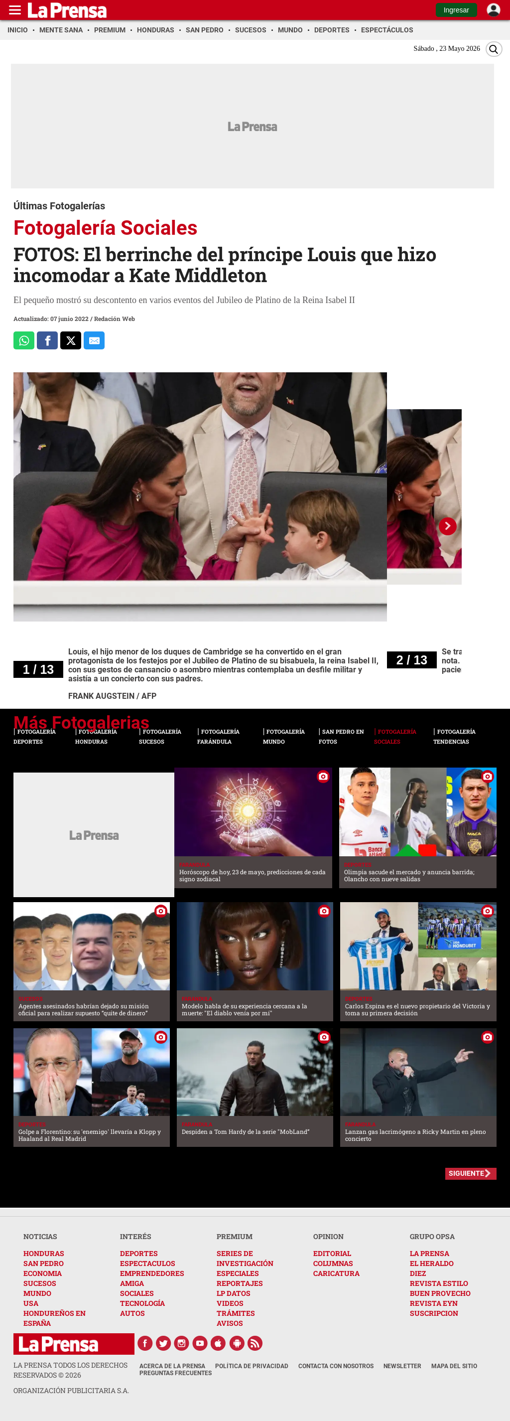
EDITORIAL (332, 1253)
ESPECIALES (238, 1273)
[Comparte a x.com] (70, 340)
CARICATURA (336, 1273)
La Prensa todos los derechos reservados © (70, 1370)
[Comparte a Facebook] (47, 340)
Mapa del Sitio (454, 1366)
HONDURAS (43, 1253)
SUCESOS (39, 1283)
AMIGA (132, 1283)
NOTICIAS (40, 1236)
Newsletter (402, 1366)
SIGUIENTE (466, 1173)
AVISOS (230, 1323)
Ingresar (456, 10)
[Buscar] (494, 49)
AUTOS (132, 1313)
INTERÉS (135, 1236)
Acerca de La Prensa (172, 1366)
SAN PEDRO (43, 1263)
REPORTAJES (240, 1283)
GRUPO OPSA (432, 1236)
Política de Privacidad (251, 1366)
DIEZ (418, 1273)
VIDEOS (230, 1303)
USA (30, 1303)
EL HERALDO (432, 1263)
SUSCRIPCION (434, 1313)
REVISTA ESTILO (439, 1283)
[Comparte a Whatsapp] (23, 340)
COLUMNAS (333, 1263)
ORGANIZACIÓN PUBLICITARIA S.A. (71, 1390)
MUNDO (37, 1293)
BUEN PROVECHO (440, 1293)
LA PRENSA (429, 1253)
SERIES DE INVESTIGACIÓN (245, 1258)
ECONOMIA (42, 1273)
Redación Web (114, 318)
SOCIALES (137, 1293)
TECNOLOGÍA (142, 1303)
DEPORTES (139, 1253)
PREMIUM (235, 1236)
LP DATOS (234, 1293)
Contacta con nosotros (336, 1366)
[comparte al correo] (94, 340)
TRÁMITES (236, 1313)
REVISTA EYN (434, 1303)
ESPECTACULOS (147, 1263)
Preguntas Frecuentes (175, 1373)
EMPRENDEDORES (152, 1273)
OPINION (328, 1236)
